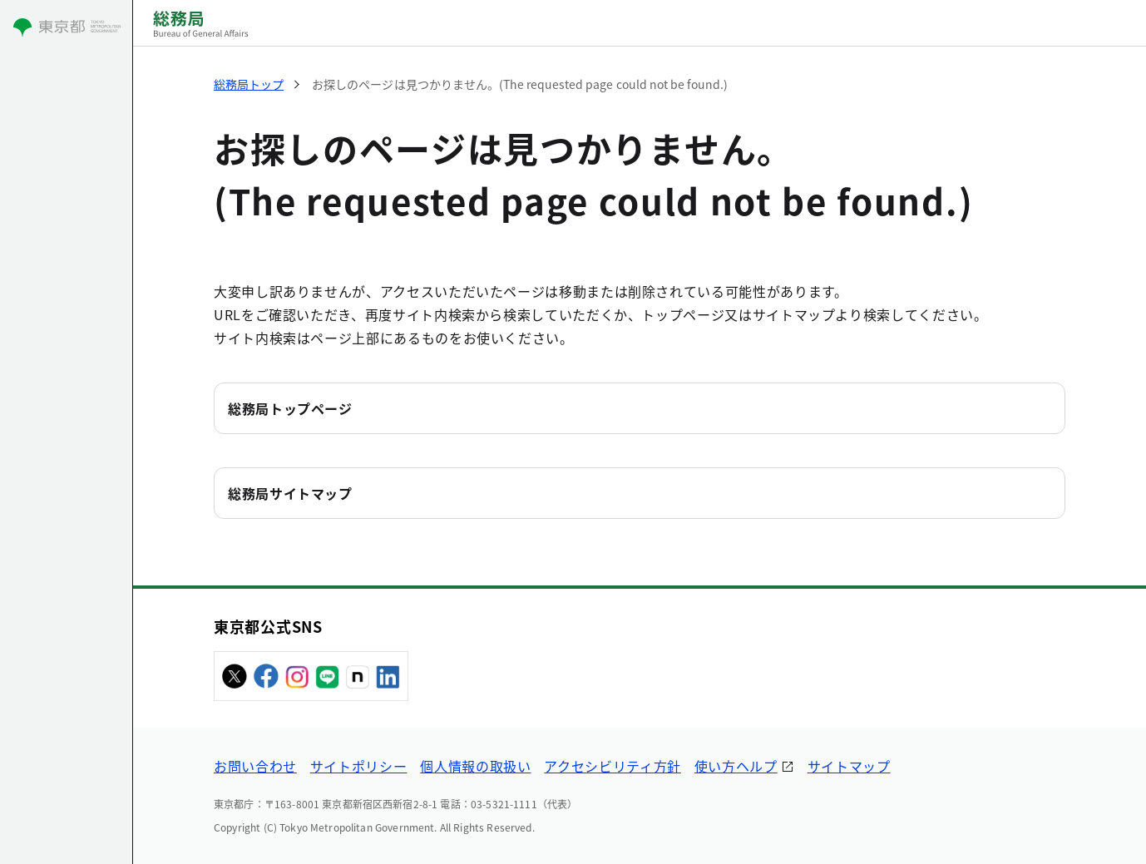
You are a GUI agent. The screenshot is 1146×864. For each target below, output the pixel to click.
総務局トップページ (290, 408)
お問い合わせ (255, 766)
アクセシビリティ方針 (612, 766)
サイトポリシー (358, 766)
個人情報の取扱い (475, 766)
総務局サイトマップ (290, 493)
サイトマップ (849, 766)
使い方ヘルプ (736, 766)
